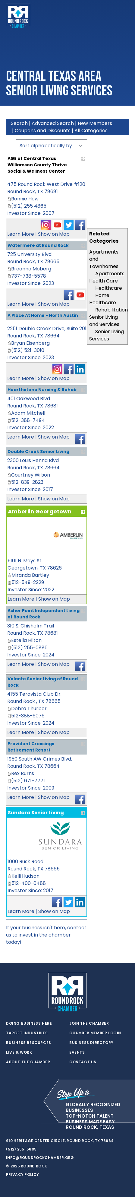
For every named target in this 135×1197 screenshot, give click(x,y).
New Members (95, 123)
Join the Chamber (89, 1023)
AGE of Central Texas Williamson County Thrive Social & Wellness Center (37, 164)
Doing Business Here (29, 1023)
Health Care (103, 280)
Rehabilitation (111, 309)
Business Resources (28, 1042)
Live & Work (19, 1052)
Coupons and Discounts (43, 130)
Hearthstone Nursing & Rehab (42, 390)
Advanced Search (53, 123)
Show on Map (54, 234)
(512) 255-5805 (21, 1149)
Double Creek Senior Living (38, 451)
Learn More (20, 234)
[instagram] (33, 1123)
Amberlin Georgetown (39, 511)
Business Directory (91, 1042)
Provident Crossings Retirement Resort (31, 747)
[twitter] (9, 1123)
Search (19, 123)
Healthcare (108, 288)
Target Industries (27, 1033)
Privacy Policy (22, 1174)
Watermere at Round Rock (38, 245)
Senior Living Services (106, 335)
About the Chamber (28, 1062)
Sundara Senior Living (36, 812)
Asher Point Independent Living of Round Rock (44, 614)
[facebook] (21, 1123)
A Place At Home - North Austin (43, 315)
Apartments (109, 273)
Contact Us (82, 1062)
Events (77, 1052)
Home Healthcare (102, 299)
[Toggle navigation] (124, 16)
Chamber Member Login (95, 1033)
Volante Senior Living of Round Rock (43, 682)
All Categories (91, 130)
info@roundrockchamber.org (40, 1157)
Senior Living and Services (104, 321)
